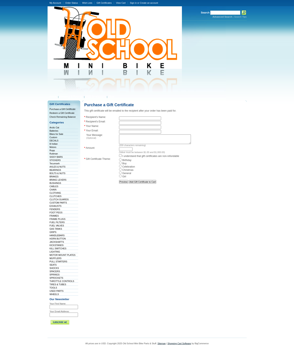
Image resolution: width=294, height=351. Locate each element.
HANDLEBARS (57, 235)
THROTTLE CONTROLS (62, 281)
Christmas (126, 171)
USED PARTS (57, 291)
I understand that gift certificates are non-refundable (149, 157)
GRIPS (53, 232)
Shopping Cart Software (179, 343)
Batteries (54, 131)
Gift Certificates (104, 3)
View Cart (121, 3)
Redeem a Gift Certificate (62, 113)
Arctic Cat (54, 127)
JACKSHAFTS (57, 242)
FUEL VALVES (57, 225)
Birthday (125, 162)
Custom (53, 137)
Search (205, 12)
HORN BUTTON (58, 238)
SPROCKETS (56, 278)
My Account (55, 3)
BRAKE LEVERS (58, 180)
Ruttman (54, 153)
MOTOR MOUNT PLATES (63, 255)
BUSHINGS (55, 183)
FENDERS (55, 209)
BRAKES (54, 176)
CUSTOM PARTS (58, 202)
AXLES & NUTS (58, 166)
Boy (123, 165)
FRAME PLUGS (58, 219)
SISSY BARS (56, 157)
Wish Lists (87, 3)
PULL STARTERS (58, 261)
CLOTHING (55, 193)
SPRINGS (55, 274)
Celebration (127, 168)
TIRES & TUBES (58, 284)
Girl (122, 178)
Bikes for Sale (56, 134)
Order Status (71, 3)
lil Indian (54, 144)
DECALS (54, 140)
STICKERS (55, 160)
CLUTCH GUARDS (59, 199)
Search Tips (240, 17)
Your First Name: (58, 303)
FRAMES (54, 216)
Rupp (52, 150)
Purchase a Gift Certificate (63, 109)
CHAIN (53, 189)
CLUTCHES (56, 196)
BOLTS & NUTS (58, 173)
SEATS (53, 265)
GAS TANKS (56, 229)
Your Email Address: (60, 311)
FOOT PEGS (56, 212)
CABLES (54, 186)
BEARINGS (55, 170)
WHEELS (54, 294)
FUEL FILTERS (57, 222)
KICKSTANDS (57, 245)
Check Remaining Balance (63, 117)
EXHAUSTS (56, 206)
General (125, 175)
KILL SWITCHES (58, 248)
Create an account (149, 3)
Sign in (133, 3)
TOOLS (53, 287)
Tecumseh (55, 163)
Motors (53, 147)
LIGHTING (55, 251)
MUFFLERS (56, 258)
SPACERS (55, 271)
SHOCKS (54, 268)
